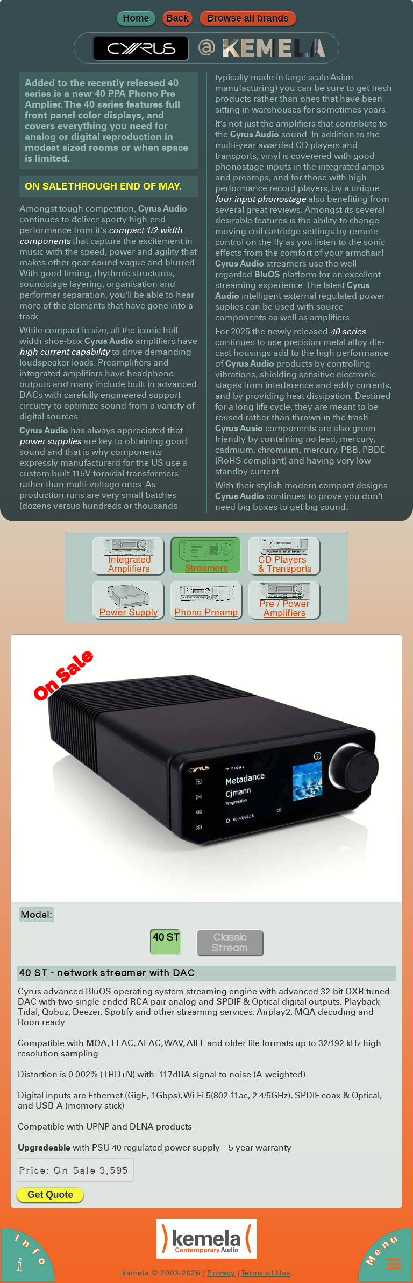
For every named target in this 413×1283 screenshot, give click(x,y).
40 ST (166, 937)
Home (136, 18)
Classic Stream (229, 943)
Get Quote (50, 1194)
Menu (381, 1249)
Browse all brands (248, 18)
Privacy (221, 1273)
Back (177, 18)
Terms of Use (266, 1273)
